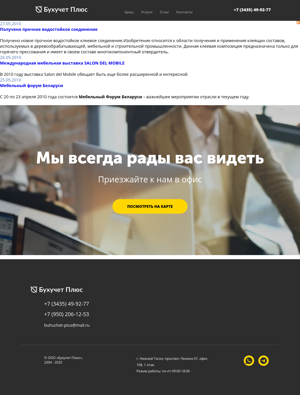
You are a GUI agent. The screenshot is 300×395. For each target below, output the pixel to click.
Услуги (146, 12)
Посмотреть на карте (150, 206)
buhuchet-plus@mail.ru (67, 325)
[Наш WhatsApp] (249, 360)
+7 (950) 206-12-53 (66, 314)
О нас (164, 12)
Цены (128, 12)
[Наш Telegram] (263, 360)
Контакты (185, 12)
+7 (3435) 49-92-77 (252, 9)
